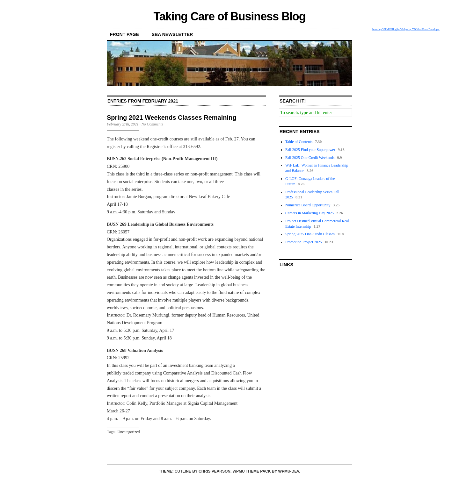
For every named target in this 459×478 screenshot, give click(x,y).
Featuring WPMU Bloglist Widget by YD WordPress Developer (406, 29)
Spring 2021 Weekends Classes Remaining (171, 117)
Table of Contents (298, 141)
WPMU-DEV (288, 471)
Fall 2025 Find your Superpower (310, 149)
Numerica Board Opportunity (307, 205)
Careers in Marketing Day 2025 (309, 213)
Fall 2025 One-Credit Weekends (309, 157)
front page (124, 34)
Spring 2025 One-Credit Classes (310, 234)
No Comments (152, 124)
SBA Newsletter (172, 34)
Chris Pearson (214, 471)
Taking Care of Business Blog (229, 16)
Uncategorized (129, 432)
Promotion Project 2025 (303, 242)
